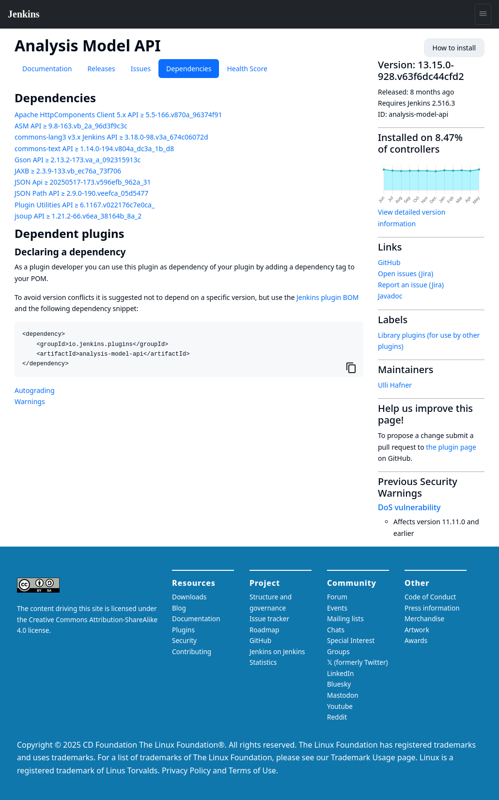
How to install (454, 47)
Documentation (47, 68)
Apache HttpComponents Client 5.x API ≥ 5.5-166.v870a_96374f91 (118, 114)
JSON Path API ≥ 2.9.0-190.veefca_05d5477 (81, 193)
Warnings (30, 401)
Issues (141, 68)
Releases (101, 68)
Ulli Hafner (395, 385)
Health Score (247, 68)
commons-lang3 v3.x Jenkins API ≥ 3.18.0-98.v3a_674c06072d (111, 136)
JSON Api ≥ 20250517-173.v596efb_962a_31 (83, 182)
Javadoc (390, 295)
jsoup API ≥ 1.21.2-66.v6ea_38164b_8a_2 (78, 215)
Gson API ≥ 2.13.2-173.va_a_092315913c (77, 159)
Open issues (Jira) (405, 273)
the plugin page (451, 447)
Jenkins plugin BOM (327, 297)
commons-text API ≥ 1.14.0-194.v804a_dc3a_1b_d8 (94, 148)
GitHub (389, 262)
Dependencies (188, 68)
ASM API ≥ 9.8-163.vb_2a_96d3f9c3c (71, 125)
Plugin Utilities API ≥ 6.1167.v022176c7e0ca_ (85, 204)
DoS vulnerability (409, 507)
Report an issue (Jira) (411, 284)
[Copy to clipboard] (351, 367)
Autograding (35, 390)
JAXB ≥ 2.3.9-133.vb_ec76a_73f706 (68, 170)
